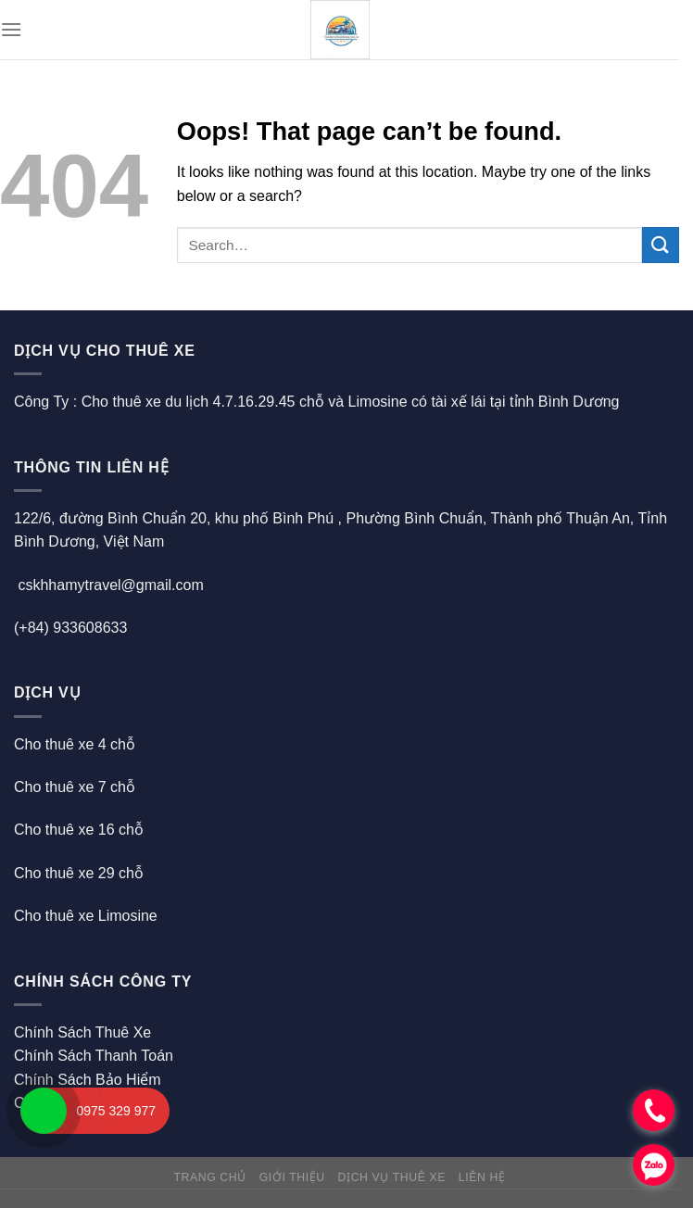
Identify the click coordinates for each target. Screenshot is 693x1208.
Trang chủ (209, 1177)
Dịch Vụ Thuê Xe (392, 1177)
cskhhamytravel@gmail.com (110, 585)
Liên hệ (482, 1177)
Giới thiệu (292, 1177)
